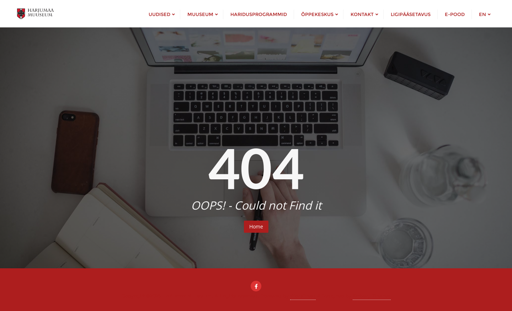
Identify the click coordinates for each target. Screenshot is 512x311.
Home (256, 226)
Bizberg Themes (372, 296)
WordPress (303, 296)
